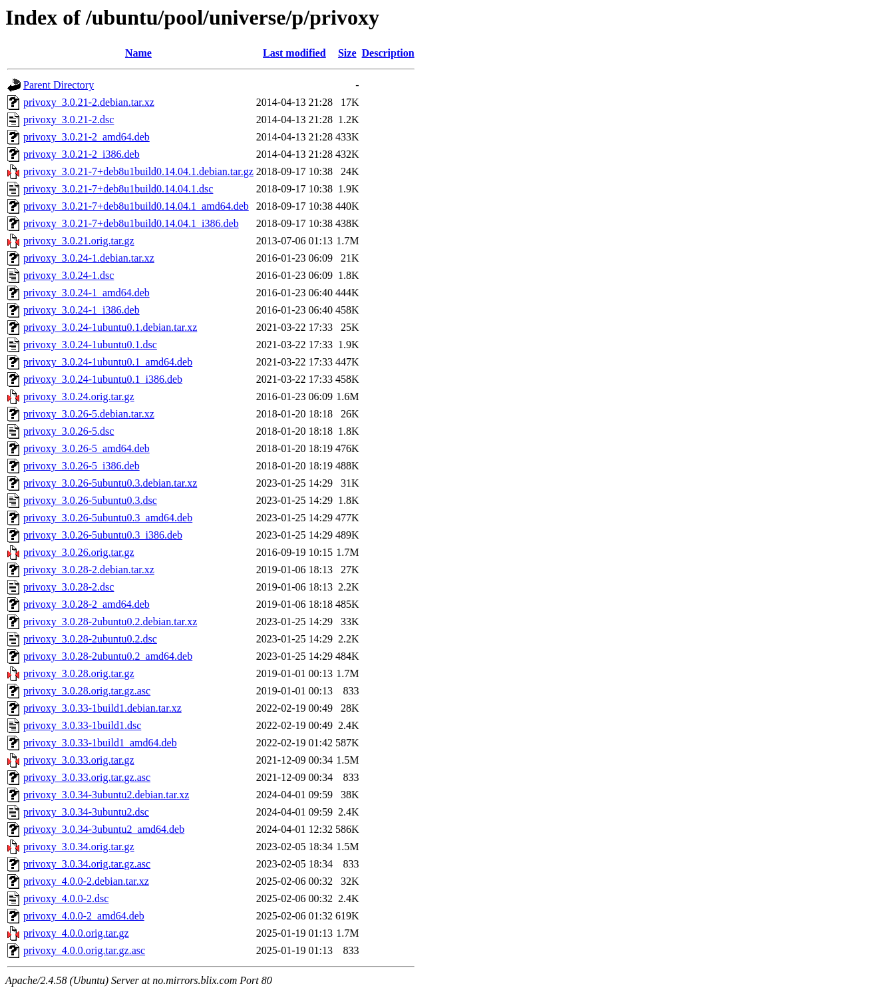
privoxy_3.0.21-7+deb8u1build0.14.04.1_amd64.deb (136, 206)
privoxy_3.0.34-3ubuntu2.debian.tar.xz (106, 794)
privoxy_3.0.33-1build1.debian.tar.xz (102, 708)
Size (347, 53)
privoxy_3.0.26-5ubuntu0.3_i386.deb (102, 535)
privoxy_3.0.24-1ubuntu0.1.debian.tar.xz (110, 327)
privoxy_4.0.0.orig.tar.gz (76, 933)
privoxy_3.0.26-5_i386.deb (81, 465)
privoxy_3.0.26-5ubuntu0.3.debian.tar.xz (110, 483)
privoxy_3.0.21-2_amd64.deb (86, 136)
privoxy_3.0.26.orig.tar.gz (78, 552)
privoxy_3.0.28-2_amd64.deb (86, 604)
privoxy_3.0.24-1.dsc (68, 275)
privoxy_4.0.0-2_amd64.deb (83, 915)
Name (138, 53)
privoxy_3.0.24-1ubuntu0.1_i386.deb (102, 379)
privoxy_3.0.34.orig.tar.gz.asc (86, 863)
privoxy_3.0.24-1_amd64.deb (86, 292)
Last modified (294, 53)
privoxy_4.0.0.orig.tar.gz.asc (84, 950)
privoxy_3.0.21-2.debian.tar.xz (88, 102)
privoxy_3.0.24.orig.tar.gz (78, 396)
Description (388, 53)
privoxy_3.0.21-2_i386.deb (81, 154)
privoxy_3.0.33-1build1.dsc (82, 725)
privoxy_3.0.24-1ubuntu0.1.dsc (90, 344)
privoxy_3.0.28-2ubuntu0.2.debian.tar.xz (110, 621)
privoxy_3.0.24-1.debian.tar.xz (88, 258)
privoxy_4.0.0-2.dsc (65, 898)
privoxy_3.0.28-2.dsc (68, 587)
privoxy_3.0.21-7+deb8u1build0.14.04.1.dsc (118, 188)
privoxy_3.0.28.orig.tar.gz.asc (86, 690)
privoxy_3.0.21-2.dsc (68, 119)
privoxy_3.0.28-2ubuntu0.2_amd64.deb (107, 656)
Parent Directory (58, 85)
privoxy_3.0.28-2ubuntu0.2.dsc (90, 638)
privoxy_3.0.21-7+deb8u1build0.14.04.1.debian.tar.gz (138, 171)
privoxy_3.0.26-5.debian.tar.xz (88, 413)
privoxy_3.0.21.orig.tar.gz (78, 240)
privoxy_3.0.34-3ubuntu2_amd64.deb (103, 829)
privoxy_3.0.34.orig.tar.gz (78, 846)
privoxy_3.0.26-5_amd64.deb (86, 448)
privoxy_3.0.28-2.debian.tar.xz (88, 569)
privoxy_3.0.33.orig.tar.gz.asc (86, 777)
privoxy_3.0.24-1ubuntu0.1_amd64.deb (107, 362)
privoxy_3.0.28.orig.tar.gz (78, 673)
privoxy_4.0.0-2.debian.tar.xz (86, 881)
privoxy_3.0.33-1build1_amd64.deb (100, 742)
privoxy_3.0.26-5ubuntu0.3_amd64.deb (107, 517)
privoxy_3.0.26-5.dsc (68, 431)
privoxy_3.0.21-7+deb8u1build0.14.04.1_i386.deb (131, 223)
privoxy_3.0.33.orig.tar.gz (78, 760)
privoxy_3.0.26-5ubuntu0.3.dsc (90, 500)
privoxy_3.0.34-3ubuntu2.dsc (86, 812)
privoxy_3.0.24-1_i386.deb (81, 310)
